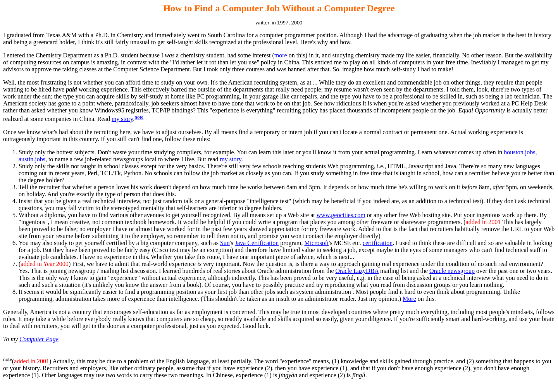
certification (378, 243)
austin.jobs (32, 159)
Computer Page (39, 339)
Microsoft (316, 243)
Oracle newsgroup (452, 271)
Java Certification (257, 243)
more (280, 55)
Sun (225, 243)
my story (122, 119)
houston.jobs (519, 152)
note (138, 117)
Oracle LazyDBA (357, 271)
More (409, 298)
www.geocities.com (341, 215)
